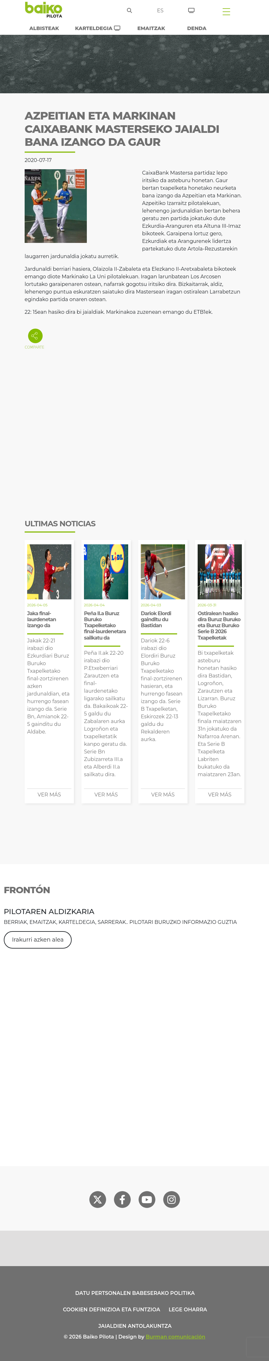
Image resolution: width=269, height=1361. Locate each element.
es (160, 11)
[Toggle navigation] (226, 11)
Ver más (49, 795)
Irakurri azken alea (38, 939)
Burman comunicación (176, 1337)
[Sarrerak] (191, 9)
